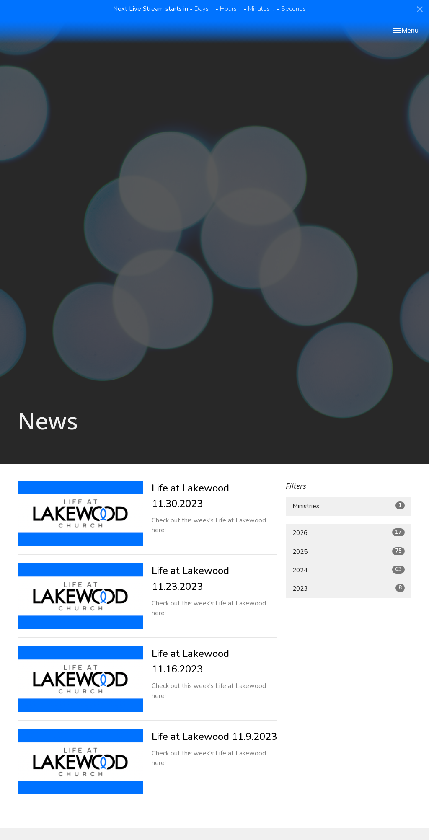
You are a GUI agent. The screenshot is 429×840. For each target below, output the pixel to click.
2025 (348, 551)
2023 (348, 588)
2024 (348, 570)
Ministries (348, 505)
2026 (348, 532)
